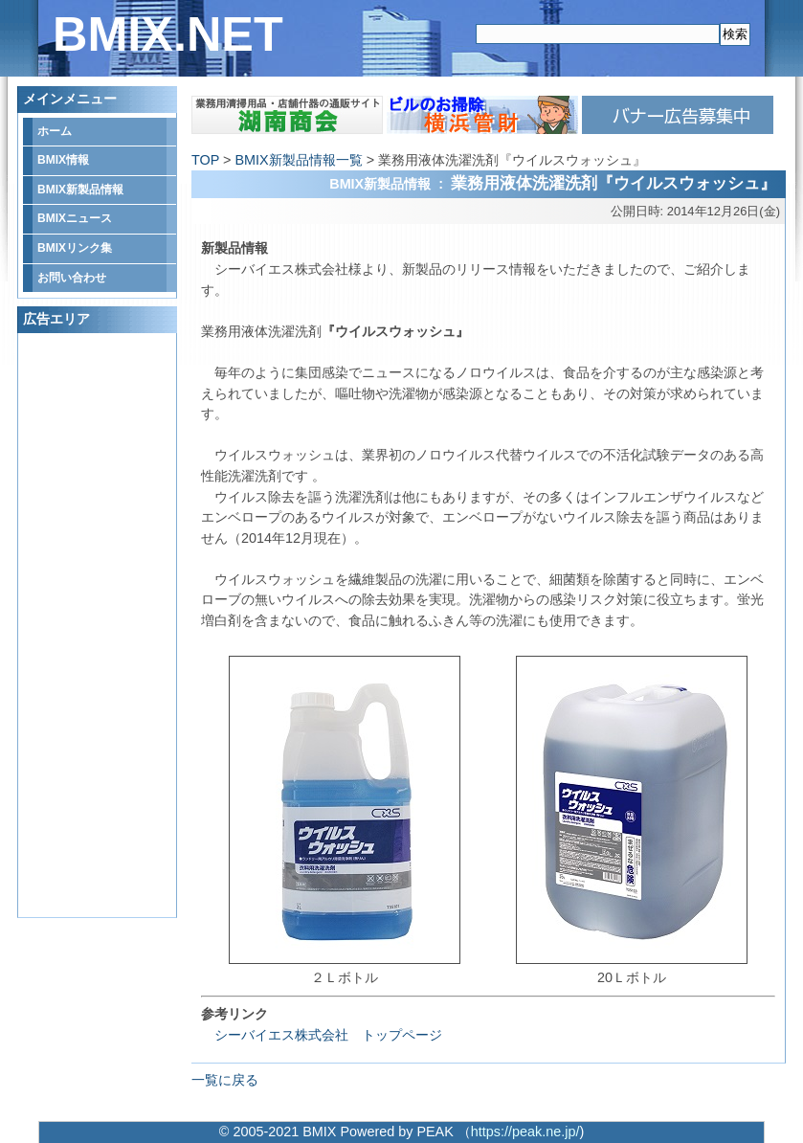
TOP (205, 160)
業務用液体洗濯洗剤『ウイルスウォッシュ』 (613, 182)
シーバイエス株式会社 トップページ (321, 1034)
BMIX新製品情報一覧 (298, 160)
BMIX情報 (63, 160)
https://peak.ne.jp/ (525, 1131)
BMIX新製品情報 (80, 189)
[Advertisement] (99, 625)
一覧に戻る (224, 1079)
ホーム (54, 131)
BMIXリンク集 (74, 248)
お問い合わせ (71, 277)
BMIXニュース (74, 218)
